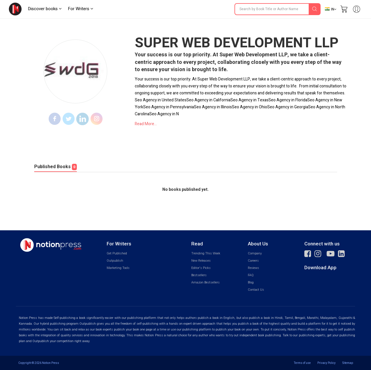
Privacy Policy (326, 362)
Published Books (55, 166)
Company (255, 253)
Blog (251, 282)
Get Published (117, 253)
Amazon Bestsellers (205, 282)
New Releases (201, 261)
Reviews (253, 268)
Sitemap (347, 362)
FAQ (251, 275)
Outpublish (115, 261)
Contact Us (256, 290)
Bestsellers (199, 275)
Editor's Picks (201, 268)
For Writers (80, 9)
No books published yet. (185, 190)
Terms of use (302, 362)
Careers (253, 261)
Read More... (146, 124)
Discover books (45, 9)
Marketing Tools (118, 268)
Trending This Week (205, 253)
